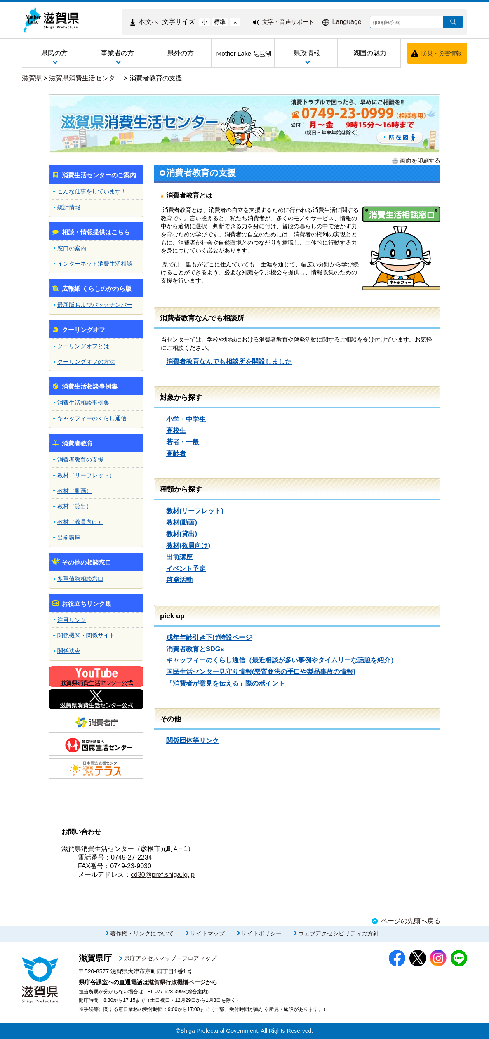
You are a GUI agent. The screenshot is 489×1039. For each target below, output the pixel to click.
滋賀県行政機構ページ (177, 982)
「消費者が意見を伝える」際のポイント (225, 683)
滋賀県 (32, 78)
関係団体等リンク (192, 740)
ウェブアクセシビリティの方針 (338, 933)
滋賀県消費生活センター (85, 78)
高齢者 (176, 453)
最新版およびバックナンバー (94, 305)
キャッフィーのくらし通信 (92, 418)
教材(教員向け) (188, 545)
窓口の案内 (71, 248)
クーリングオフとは (83, 346)
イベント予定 (186, 568)
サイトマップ (207, 933)
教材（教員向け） (80, 521)
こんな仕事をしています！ (92, 191)
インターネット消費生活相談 (94, 263)
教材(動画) (181, 522)
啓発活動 (179, 579)
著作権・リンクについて (142, 933)
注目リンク (71, 620)
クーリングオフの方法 (86, 361)
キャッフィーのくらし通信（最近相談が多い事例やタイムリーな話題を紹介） (281, 660)
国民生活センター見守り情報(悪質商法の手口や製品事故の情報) (260, 671)
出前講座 (68, 537)
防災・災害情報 (441, 53)
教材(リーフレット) (194, 510)
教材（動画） (74, 491)
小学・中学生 (186, 419)
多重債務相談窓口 (80, 578)
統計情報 (68, 207)
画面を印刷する (420, 160)
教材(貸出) (181, 533)
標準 (220, 22)
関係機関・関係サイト (86, 635)
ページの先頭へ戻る (410, 920)
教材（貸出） (74, 506)
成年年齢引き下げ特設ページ (209, 637)
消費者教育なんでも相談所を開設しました (229, 361)
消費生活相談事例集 (83, 402)
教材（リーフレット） (86, 475)
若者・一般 (182, 441)
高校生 (176, 430)
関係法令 (68, 651)
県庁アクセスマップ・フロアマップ (170, 958)
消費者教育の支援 (155, 78)
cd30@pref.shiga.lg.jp (163, 874)
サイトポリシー (261, 933)
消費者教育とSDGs (195, 649)
